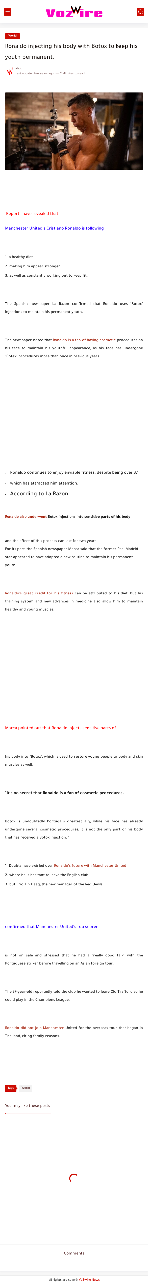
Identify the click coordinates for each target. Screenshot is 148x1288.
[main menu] (7, 12)
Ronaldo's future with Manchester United (90, 866)
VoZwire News (89, 1280)
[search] (140, 12)
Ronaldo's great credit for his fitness (39, 594)
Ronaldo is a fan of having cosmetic (84, 341)
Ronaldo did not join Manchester (34, 1028)
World (12, 36)
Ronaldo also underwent (26, 517)
